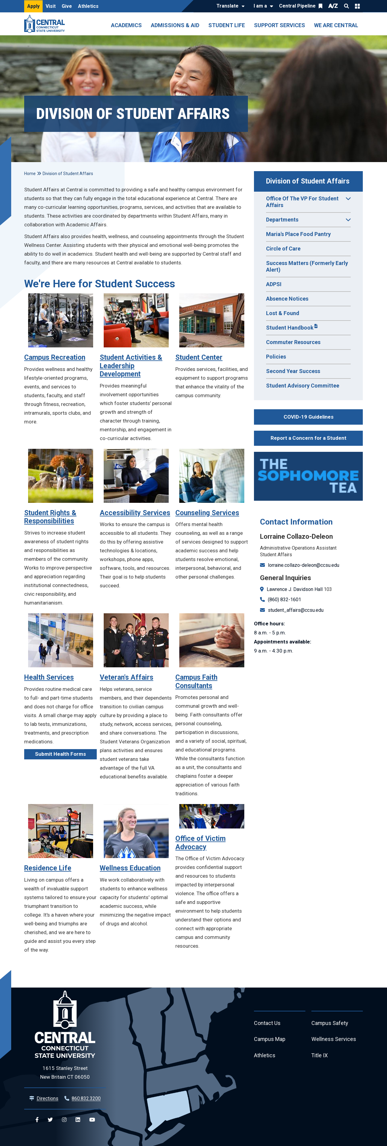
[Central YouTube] (92, 1120)
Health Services (49, 677)
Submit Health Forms (60, 754)
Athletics (88, 6)
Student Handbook (290, 327)
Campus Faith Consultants (196, 681)
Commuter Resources (293, 342)
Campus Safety (330, 1023)
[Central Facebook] (37, 1120)
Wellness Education (130, 868)
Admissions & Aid (175, 25)
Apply (33, 6)
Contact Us (267, 1023)
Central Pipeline (297, 6)
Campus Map (270, 1039)
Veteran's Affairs (126, 677)
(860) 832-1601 (284, 599)
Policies (276, 356)
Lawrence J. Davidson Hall (295, 589)
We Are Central (336, 25)
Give (67, 6)
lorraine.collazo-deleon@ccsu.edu (303, 565)
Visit (51, 6)
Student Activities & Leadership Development (131, 365)
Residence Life (47, 868)
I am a (260, 6)
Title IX (319, 1056)
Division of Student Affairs (308, 181)
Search (346, 6)
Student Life (226, 25)
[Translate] (229, 6)
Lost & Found (282, 313)
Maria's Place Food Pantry (298, 234)
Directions (47, 1098)
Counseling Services (207, 513)
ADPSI (273, 284)
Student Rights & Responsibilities (50, 517)
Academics (126, 25)
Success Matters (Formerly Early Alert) (307, 266)
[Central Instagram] (64, 1120)
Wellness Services (333, 1039)
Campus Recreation (54, 357)
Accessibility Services (135, 513)
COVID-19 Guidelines (308, 417)
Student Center (199, 357)
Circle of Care (283, 248)
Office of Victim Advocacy (200, 843)
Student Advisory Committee (302, 385)
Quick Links (357, 6)
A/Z (333, 5)
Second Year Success (293, 371)
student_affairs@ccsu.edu (296, 610)
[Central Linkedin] (78, 1120)
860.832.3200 (86, 1098)
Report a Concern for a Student (308, 438)
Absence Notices (287, 298)
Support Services (279, 25)
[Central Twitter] (50, 1120)
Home (30, 173)
